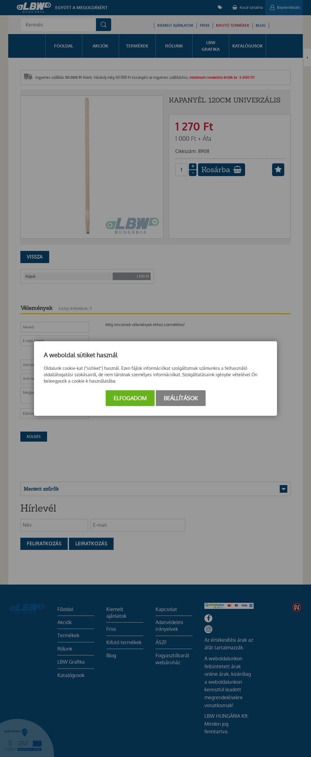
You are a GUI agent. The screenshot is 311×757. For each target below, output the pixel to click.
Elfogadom (130, 398)
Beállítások (181, 398)
